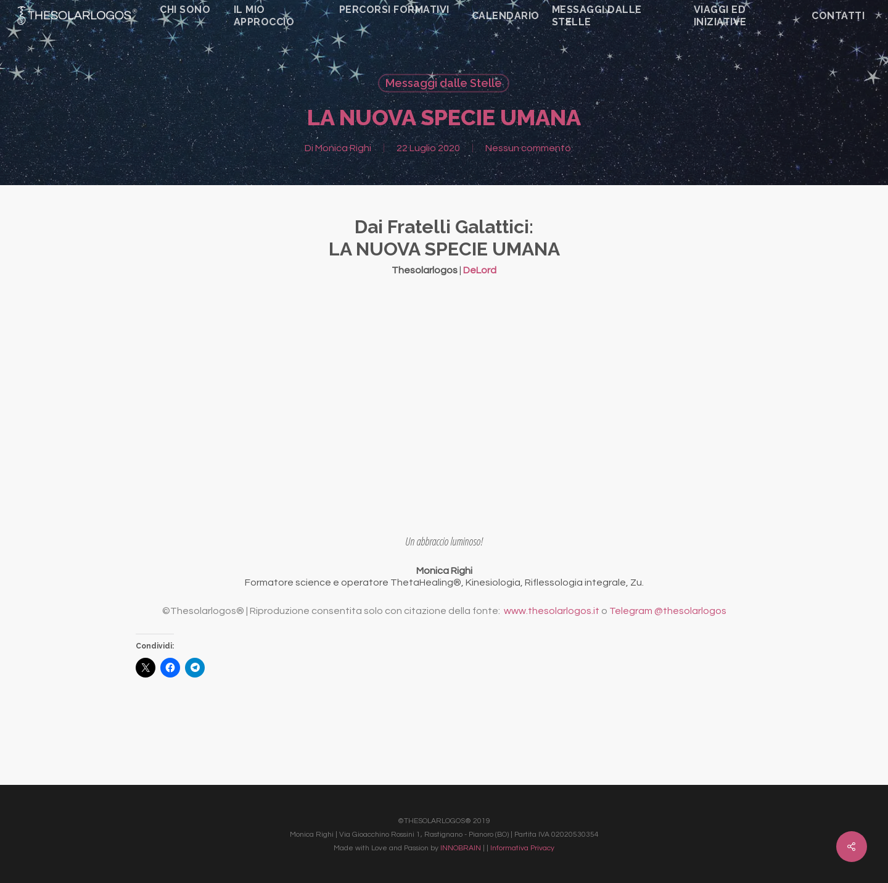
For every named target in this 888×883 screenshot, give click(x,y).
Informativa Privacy (522, 848)
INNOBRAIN (460, 848)
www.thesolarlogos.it (551, 611)
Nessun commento (528, 148)
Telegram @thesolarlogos (667, 611)
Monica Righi (343, 148)
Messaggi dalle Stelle (443, 83)
